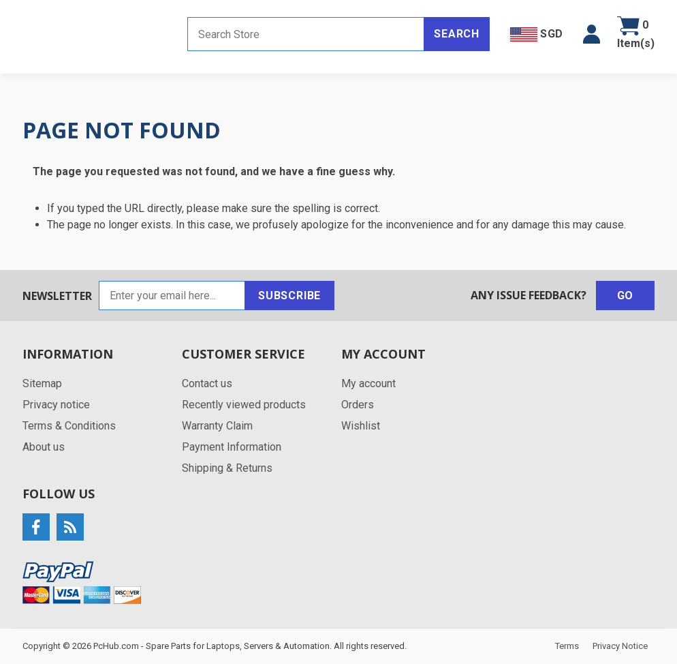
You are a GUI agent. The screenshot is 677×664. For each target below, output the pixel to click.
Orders (357, 404)
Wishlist (360, 425)
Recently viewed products (244, 404)
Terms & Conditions (69, 425)
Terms (567, 646)
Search (456, 33)
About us (43, 446)
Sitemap (42, 383)
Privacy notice (56, 404)
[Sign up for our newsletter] (172, 295)
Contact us (207, 383)
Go (625, 295)
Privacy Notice (620, 646)
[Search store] (305, 34)
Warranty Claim (217, 425)
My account (368, 383)
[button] (591, 34)
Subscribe (289, 295)
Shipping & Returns (227, 468)
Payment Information (231, 446)
